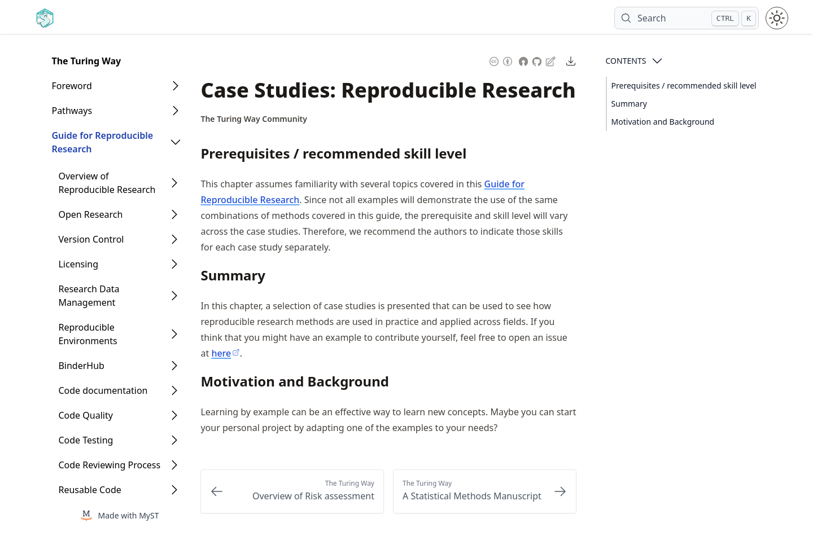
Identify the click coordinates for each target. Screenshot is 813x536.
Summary (629, 103)
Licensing (78, 264)
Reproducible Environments (87, 334)
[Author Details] (253, 119)
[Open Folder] (176, 85)
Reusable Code (89, 490)
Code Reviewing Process (109, 465)
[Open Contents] (657, 61)
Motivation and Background (663, 121)
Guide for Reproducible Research (102, 142)
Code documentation (102, 390)
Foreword (71, 86)
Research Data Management (88, 296)
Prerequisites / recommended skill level (684, 85)
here (225, 353)
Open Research (90, 214)
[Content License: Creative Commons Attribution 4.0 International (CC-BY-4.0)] (500, 60)
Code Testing (85, 440)
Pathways (71, 110)
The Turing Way (86, 61)
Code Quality (85, 415)
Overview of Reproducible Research (106, 183)
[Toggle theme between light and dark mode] (777, 18)
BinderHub (81, 365)
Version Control (91, 239)
